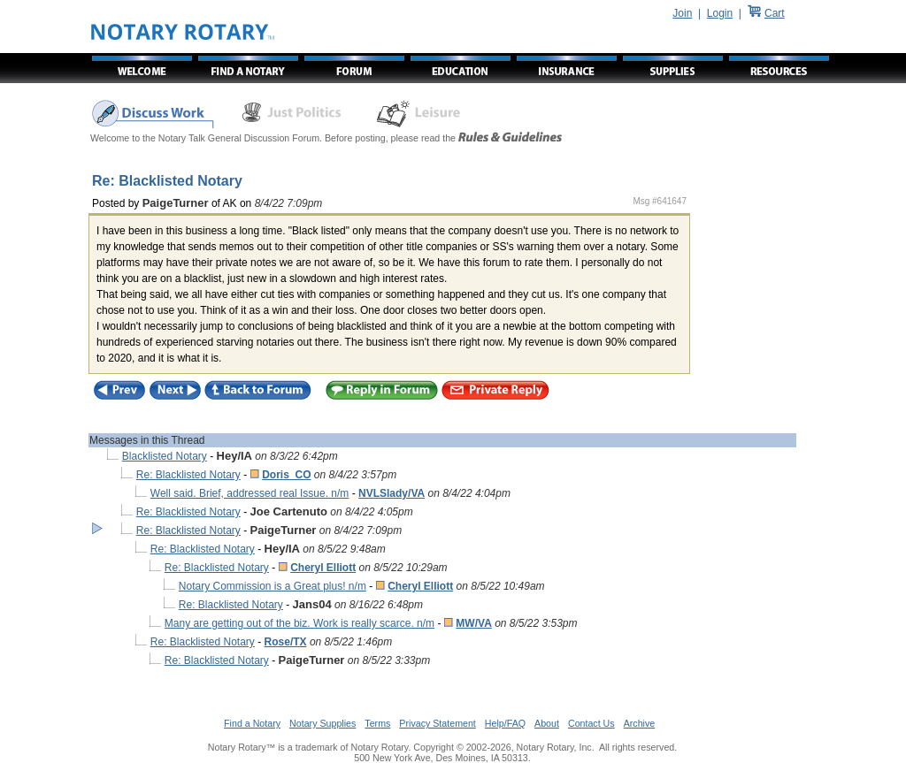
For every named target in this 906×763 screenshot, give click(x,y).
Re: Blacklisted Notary (188, 475)
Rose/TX (286, 642)
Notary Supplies (322, 723)
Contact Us (591, 723)
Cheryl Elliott (323, 567)
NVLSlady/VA (391, 493)
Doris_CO (286, 475)
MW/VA (473, 623)
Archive (640, 723)
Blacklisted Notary (164, 456)
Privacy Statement (437, 723)
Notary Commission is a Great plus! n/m (272, 586)
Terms (377, 723)
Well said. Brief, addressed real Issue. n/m (249, 493)
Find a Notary (252, 723)
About (546, 723)
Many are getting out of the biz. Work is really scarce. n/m (299, 623)
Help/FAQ (505, 723)
